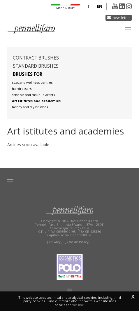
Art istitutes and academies (36, 101)
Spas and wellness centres (32, 82)
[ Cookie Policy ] (78, 242)
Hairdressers (21, 88)
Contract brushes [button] (36, 58)
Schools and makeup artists (33, 94)
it (90, 6)
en (99, 6)
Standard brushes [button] (36, 66)
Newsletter (121, 17)
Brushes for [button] (28, 74)
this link (78, 305)
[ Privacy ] (55, 242)
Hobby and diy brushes (30, 107)
